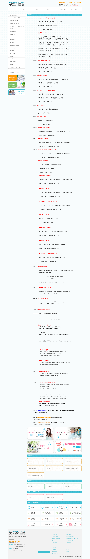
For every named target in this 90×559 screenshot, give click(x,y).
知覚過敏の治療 (13, 39)
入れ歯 (11, 58)
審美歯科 (12, 50)
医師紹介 (24, 9)
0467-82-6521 (15, 541)
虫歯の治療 (12, 37)
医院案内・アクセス (63, 9)
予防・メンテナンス (14, 31)
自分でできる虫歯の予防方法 (16, 17)
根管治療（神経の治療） (15, 45)
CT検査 (11, 28)
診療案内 (36, 9)
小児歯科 (12, 42)
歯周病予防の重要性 (14, 20)
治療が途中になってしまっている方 (17, 26)
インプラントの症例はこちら (16, 69)
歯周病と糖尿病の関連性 (15, 23)
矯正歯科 (12, 56)
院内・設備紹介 (74, 9)
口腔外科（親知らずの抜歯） (16, 47)
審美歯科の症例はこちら (15, 67)
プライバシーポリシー (14, 72)
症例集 (11, 64)
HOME (11, 9)
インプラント (13, 53)
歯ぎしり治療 (13, 61)
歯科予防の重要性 (13, 15)
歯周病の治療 (13, 34)
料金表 (48, 9)
